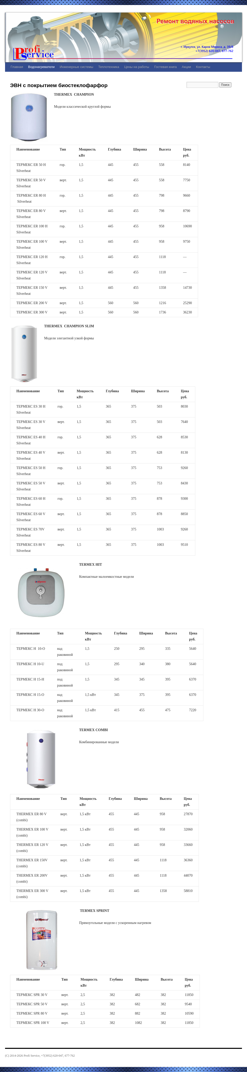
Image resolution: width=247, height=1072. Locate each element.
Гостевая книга (165, 67)
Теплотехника (108, 67)
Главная (17, 67)
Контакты (203, 67)
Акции (186, 67)
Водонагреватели (41, 67)
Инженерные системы (76, 67)
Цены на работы (136, 67)
